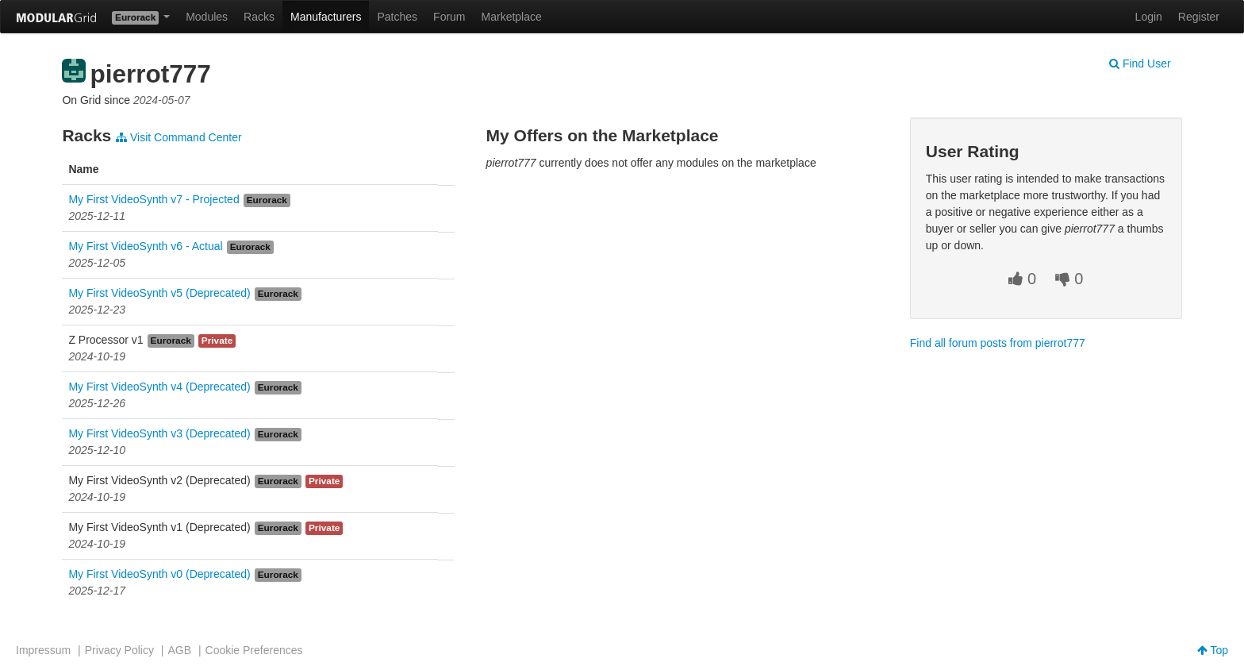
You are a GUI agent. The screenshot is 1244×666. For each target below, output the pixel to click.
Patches (397, 16)
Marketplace (512, 16)
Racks (259, 16)
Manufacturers (325, 16)
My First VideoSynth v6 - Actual (145, 246)
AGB (179, 650)
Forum (449, 16)
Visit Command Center (178, 137)
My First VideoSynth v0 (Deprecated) (159, 574)
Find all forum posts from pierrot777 (997, 343)
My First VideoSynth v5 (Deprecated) (159, 293)
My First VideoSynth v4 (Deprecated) (159, 386)
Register (1198, 16)
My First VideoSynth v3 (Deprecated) (159, 433)
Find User (1140, 63)
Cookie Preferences (254, 650)
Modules (207, 16)
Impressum (43, 650)
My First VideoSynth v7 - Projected (153, 199)
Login (1148, 16)
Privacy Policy (119, 650)
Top (1212, 650)
